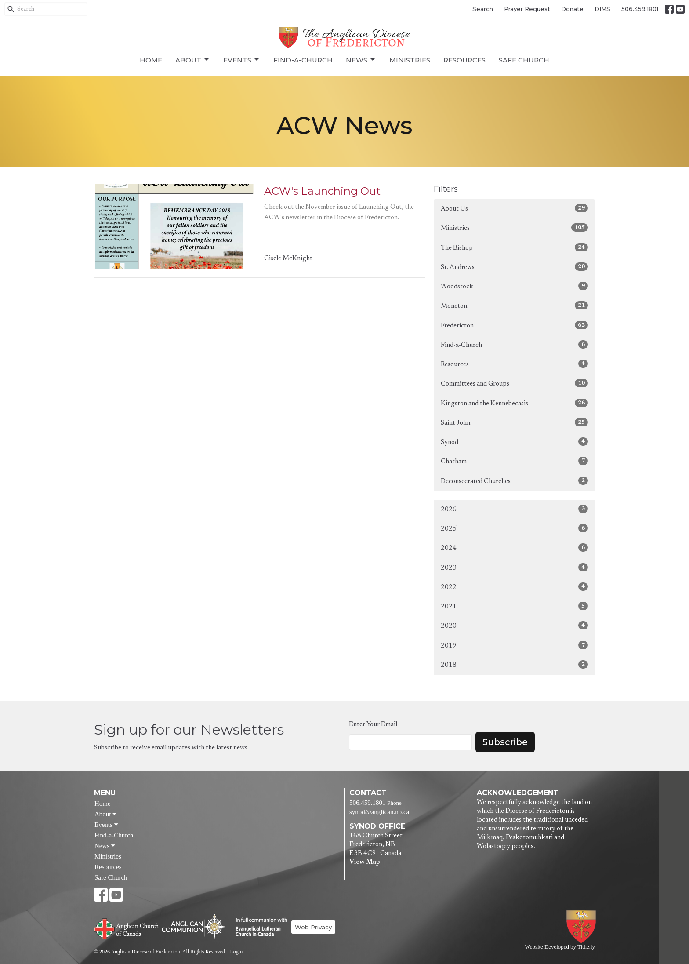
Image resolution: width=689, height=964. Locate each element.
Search (482, 8)
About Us (514, 208)
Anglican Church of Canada (127, 928)
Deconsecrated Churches (514, 481)
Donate (572, 8)
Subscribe (505, 742)
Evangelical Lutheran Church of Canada (258, 928)
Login (236, 952)
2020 (514, 625)
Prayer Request (527, 8)
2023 (514, 567)
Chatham (514, 461)
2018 (514, 664)
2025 (514, 528)
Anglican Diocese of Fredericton (582, 926)
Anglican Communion (194, 926)
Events (241, 59)
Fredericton (514, 325)
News (361, 59)
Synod (514, 441)
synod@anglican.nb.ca (379, 811)
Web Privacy (313, 927)
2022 (514, 586)
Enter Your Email (373, 724)
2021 (514, 606)
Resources (464, 60)
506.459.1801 (639, 8)
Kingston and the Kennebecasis (514, 403)
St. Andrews (514, 266)
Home (151, 60)
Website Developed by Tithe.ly (560, 947)
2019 (514, 645)
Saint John (514, 422)
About (192, 59)
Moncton (514, 305)
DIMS (602, 8)
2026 (514, 509)
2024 (514, 547)
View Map (364, 862)
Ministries (409, 60)
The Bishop (514, 247)
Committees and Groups (514, 383)
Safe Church (524, 60)
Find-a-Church (303, 60)
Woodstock (514, 286)
